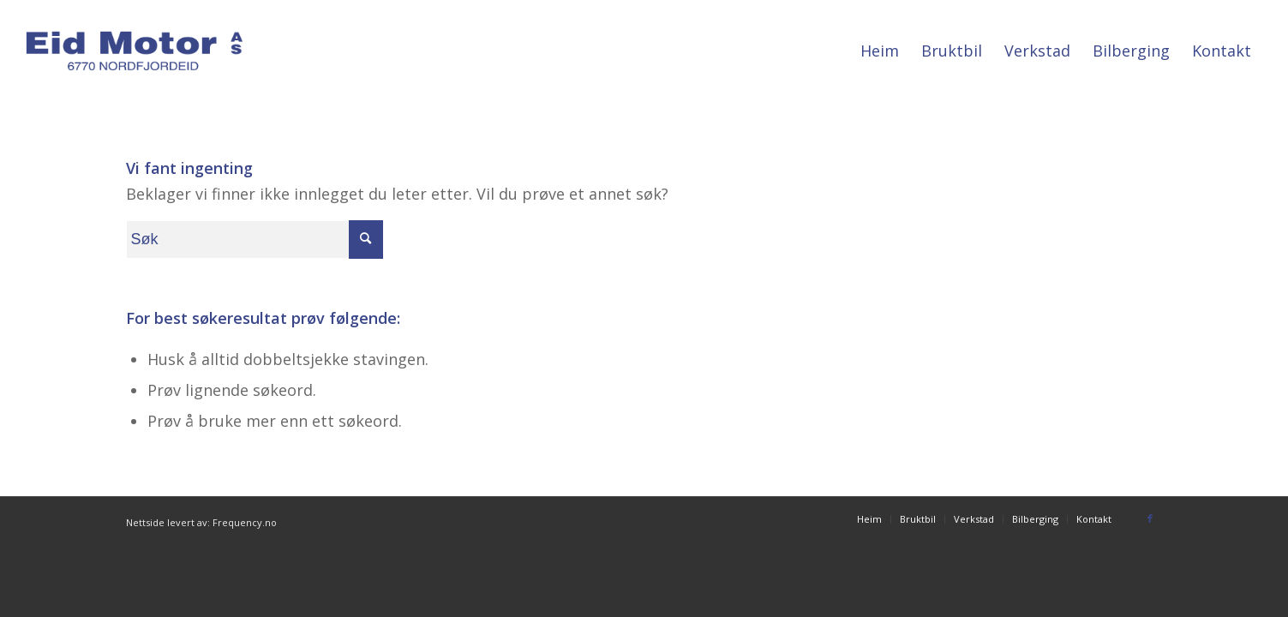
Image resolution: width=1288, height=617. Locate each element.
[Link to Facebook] (1150, 518)
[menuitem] (879, 50)
